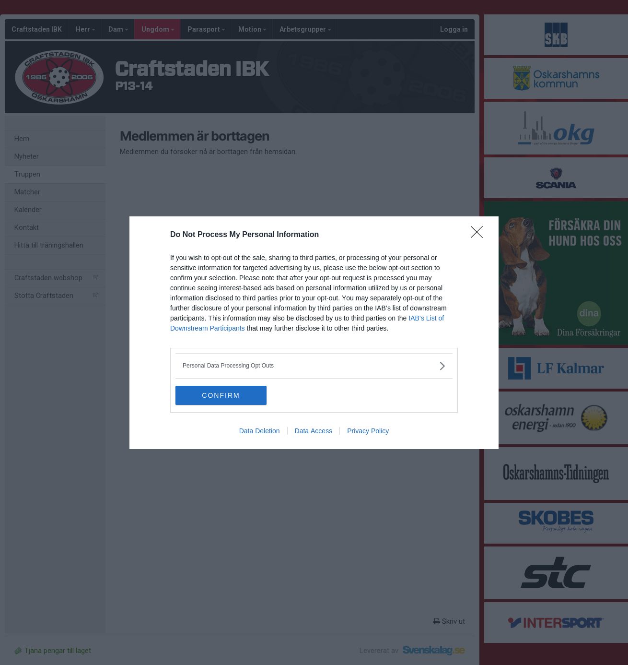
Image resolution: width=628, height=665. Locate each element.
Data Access (314, 431)
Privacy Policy (368, 431)
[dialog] (314, 332)
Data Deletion (259, 431)
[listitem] (314, 366)
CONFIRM (221, 395)
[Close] (480, 235)
